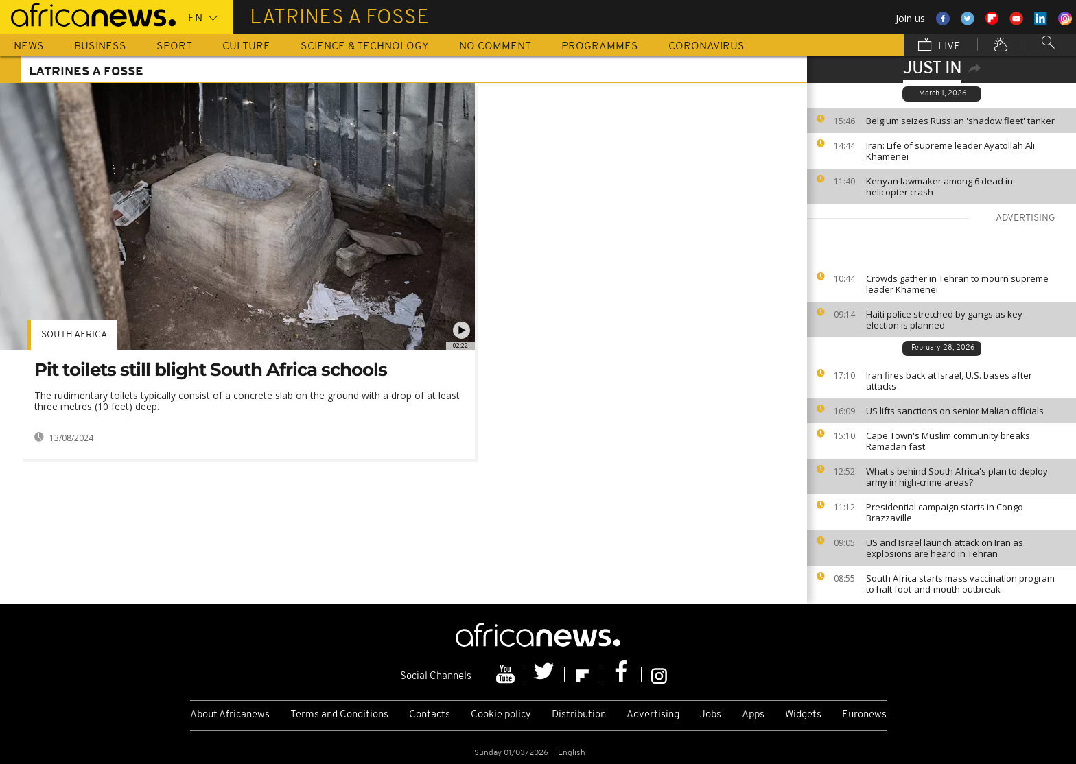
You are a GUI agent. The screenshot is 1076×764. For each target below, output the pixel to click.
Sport (174, 46)
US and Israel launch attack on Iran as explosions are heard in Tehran (944, 548)
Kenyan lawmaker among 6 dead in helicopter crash (939, 187)
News (29, 46)
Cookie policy (501, 715)
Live (939, 46)
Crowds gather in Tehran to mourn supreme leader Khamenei (957, 284)
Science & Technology (365, 46)
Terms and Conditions (339, 715)
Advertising (653, 715)
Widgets (803, 715)
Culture (246, 46)
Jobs (710, 715)
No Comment (495, 46)
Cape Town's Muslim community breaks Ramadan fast (948, 441)
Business (100, 46)
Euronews (864, 715)
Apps (753, 715)
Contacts (429, 715)
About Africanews (230, 715)
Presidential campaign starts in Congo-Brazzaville (946, 512)
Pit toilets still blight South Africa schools (210, 370)
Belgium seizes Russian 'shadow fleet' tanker (960, 120)
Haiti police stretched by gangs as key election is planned (944, 320)
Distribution (579, 715)
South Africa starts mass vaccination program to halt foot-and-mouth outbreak (960, 584)
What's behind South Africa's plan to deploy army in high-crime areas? (957, 477)
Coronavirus (706, 46)
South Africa (74, 335)
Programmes (599, 46)
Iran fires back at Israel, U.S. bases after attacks (949, 381)
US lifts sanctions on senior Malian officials (955, 410)
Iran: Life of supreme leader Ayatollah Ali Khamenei (950, 151)
